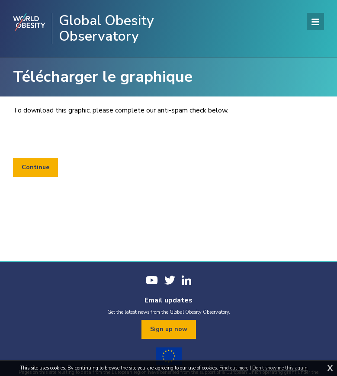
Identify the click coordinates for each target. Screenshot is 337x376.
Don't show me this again (280, 368)
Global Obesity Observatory (106, 28)
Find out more (233, 368)
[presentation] (78, 137)
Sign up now (168, 329)
